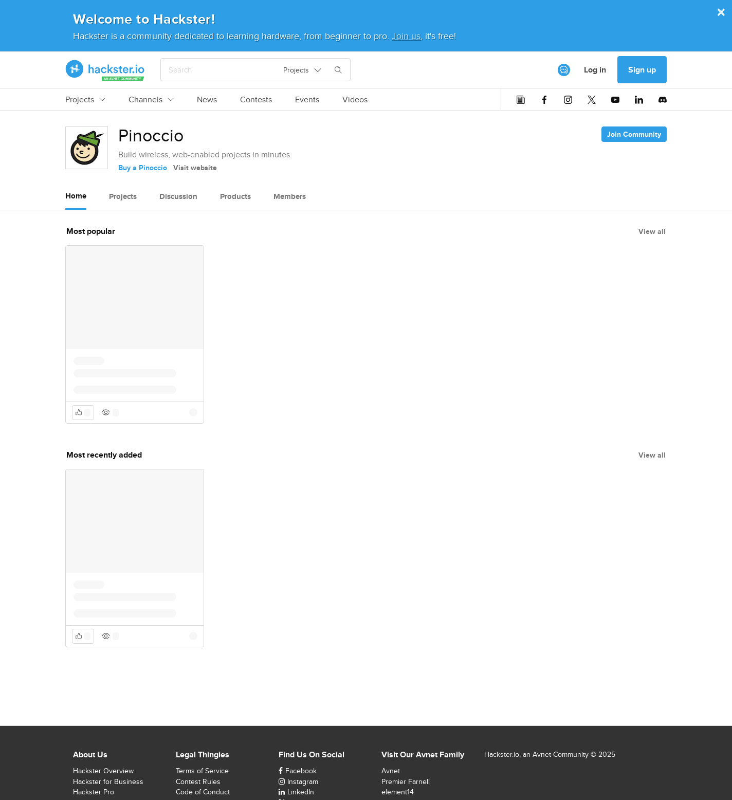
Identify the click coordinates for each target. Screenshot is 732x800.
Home (75, 196)
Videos (355, 99)
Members (289, 196)
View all (652, 231)
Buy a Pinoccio (142, 167)
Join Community (634, 134)
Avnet (390, 771)
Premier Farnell (405, 781)
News (207, 99)
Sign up (642, 70)
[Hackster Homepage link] (105, 70)
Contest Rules (198, 781)
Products (235, 196)
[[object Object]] (564, 70)
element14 (397, 792)
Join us (406, 35)
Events (307, 99)
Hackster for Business (108, 781)
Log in (595, 70)
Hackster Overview (103, 771)
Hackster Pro (93, 792)
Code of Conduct (203, 792)
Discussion (178, 196)
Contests (256, 99)
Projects (85, 99)
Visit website (195, 167)
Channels (151, 99)
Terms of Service (202, 771)
